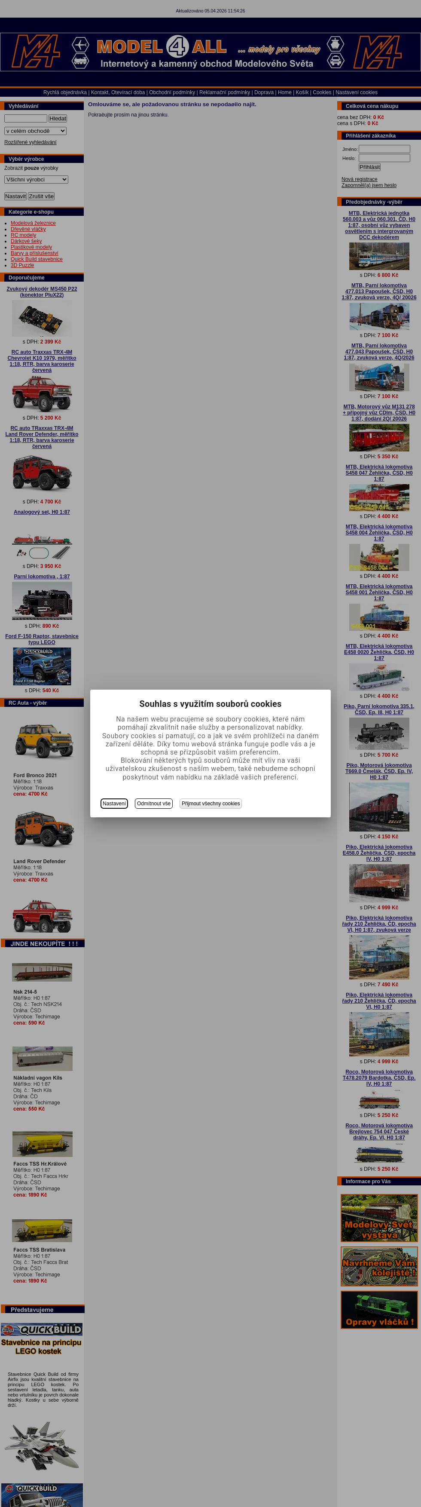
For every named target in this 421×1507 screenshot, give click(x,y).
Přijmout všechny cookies (211, 804)
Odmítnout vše (154, 804)
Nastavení (114, 804)
